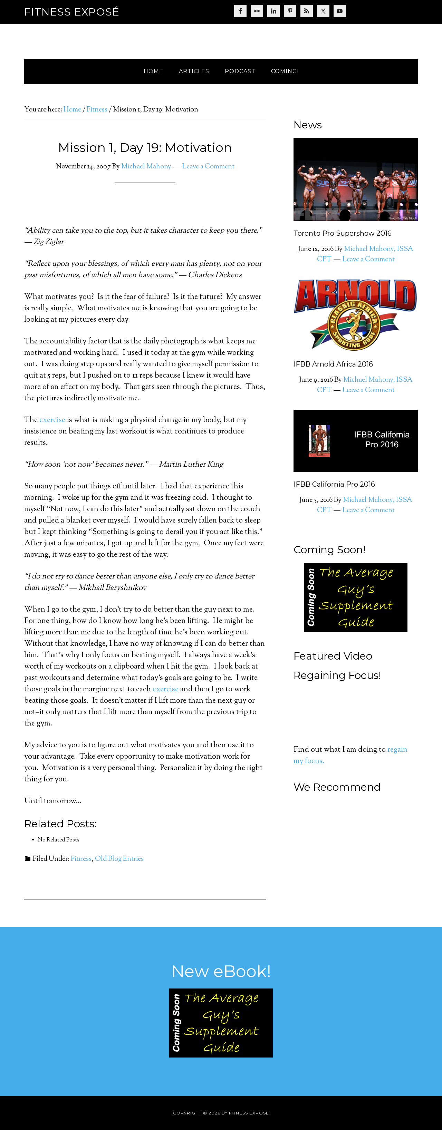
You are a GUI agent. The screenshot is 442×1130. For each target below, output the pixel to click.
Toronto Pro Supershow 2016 (343, 233)
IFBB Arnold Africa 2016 (333, 364)
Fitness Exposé (71, 12)
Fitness (81, 859)
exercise (52, 420)
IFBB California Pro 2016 (334, 484)
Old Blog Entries (119, 859)
